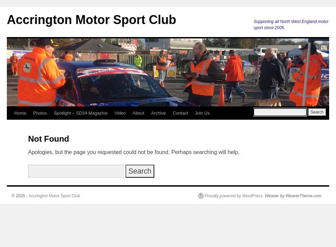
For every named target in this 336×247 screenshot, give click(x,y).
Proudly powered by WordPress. (234, 195)
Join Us (202, 113)
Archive (158, 113)
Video (120, 113)
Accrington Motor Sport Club (91, 20)
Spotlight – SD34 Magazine (81, 113)
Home (20, 113)
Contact (180, 113)
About (138, 113)
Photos (40, 113)
